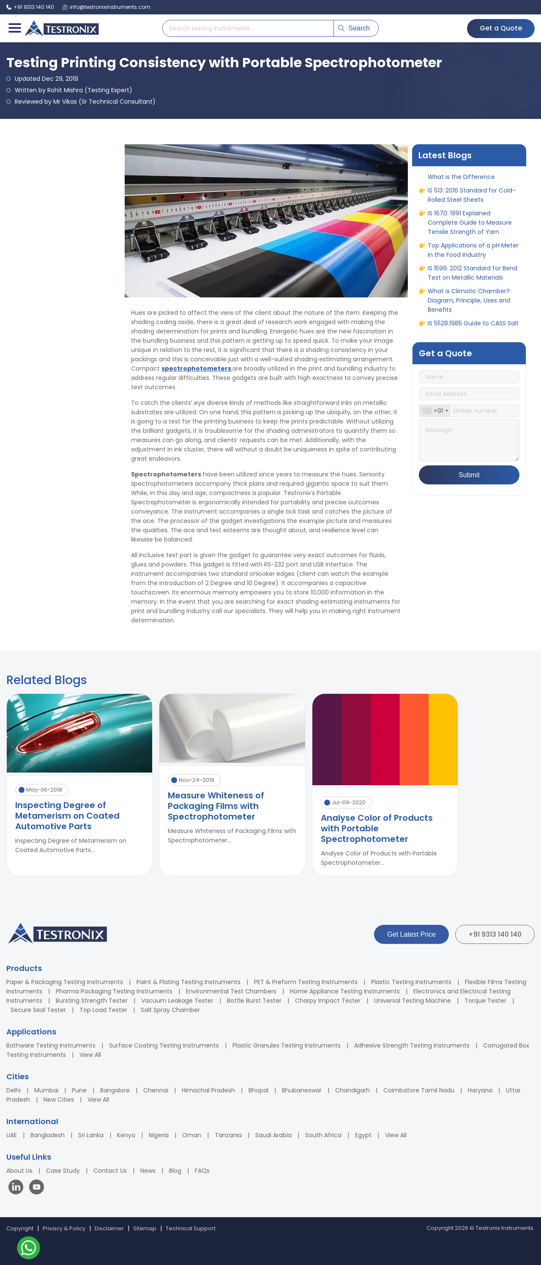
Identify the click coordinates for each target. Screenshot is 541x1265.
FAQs (202, 1170)
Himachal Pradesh (208, 1090)
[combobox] (435, 411)
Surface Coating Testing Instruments (164, 1045)
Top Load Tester (103, 1010)
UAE (11, 1135)
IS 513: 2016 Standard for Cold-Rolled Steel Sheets (472, 200)
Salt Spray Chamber (170, 1010)
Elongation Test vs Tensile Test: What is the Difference (474, 177)
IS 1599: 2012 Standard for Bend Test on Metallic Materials (472, 277)
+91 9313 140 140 (495, 934)
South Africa (323, 1135)
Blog (175, 1170)
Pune (79, 1090)
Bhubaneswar (302, 1090)
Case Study (63, 1170)
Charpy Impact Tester (328, 1000)
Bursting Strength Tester (92, 1000)
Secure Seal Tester (38, 1010)
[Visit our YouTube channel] (36, 1188)
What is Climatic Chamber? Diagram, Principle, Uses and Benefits (469, 305)
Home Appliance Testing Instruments (345, 991)
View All (90, 1054)
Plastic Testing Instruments (411, 982)
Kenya (126, 1135)
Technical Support (191, 1228)
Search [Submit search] (354, 28)
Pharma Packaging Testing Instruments (114, 991)
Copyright (19, 1228)
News (148, 1170)
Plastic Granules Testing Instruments (286, 1045)
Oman (191, 1135)
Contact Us (110, 1170)
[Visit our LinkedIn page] (17, 1188)
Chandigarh (352, 1090)
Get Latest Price (411, 934)
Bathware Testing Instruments (51, 1045)
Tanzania (228, 1135)
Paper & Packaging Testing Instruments (64, 982)
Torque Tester (485, 1000)
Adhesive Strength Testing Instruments (412, 1045)
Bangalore (115, 1090)
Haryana (480, 1090)
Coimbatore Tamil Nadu (418, 1090)
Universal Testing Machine (412, 1000)
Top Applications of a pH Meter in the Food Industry (473, 255)
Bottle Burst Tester (254, 1000)
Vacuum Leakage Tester (177, 1000)
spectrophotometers (196, 368)
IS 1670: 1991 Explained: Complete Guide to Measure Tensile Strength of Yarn (470, 227)
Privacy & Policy (64, 1228)
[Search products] (248, 28)
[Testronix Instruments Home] (61, 28)
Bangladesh (47, 1135)
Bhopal (258, 1090)
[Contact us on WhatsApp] (28, 1249)
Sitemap (144, 1228)
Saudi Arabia (273, 1135)
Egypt (363, 1135)
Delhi (13, 1090)
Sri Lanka (91, 1135)
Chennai (155, 1090)
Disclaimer (109, 1228)
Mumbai (46, 1090)
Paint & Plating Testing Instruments (188, 982)
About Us (19, 1170)
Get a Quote (501, 28)
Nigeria (159, 1135)
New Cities (59, 1099)
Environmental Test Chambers (231, 991)
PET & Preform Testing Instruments (306, 982)
